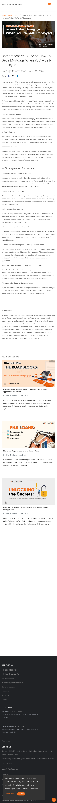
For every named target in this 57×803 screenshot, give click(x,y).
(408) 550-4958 (21, 726)
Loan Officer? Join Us (10, 769)
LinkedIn (5, 699)
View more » (6, 741)
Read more (10, 794)
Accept (21, 794)
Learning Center (13, 15)
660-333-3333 (8, 678)
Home (4, 15)
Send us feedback (8, 687)
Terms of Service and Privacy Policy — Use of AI (20, 801)
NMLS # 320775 (10, 674)
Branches (5, 774)
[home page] (17, 2)
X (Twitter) (6, 695)
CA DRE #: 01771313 (10, 764)
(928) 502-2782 (15, 712)
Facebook (5, 691)
